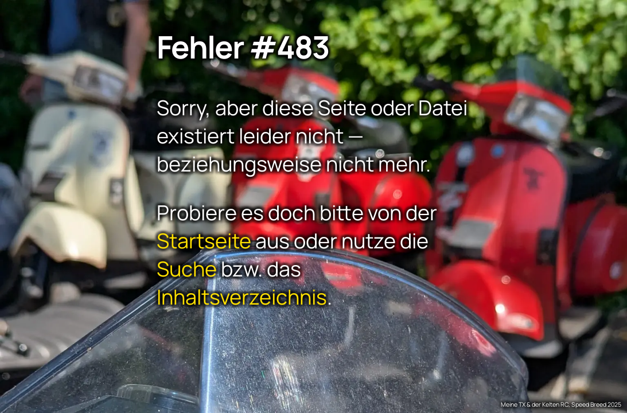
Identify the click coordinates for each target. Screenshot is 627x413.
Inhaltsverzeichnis (242, 296)
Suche (187, 268)
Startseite (204, 240)
